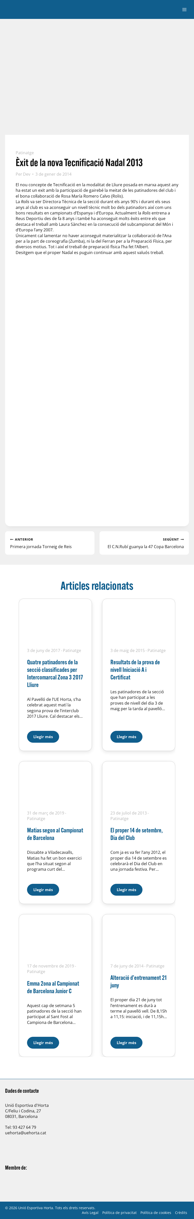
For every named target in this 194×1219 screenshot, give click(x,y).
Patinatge (25, 152)
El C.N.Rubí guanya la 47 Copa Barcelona (144, 542)
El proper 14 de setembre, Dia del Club (136, 833)
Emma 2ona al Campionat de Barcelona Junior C (53, 987)
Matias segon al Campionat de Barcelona (55, 833)
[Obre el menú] (184, 9)
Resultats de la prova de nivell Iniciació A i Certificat (135, 669)
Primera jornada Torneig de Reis (49, 542)
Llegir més (46, 735)
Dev (26, 174)
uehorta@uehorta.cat (25, 1133)
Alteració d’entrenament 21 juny (138, 981)
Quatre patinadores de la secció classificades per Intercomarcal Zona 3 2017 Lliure (55, 673)
